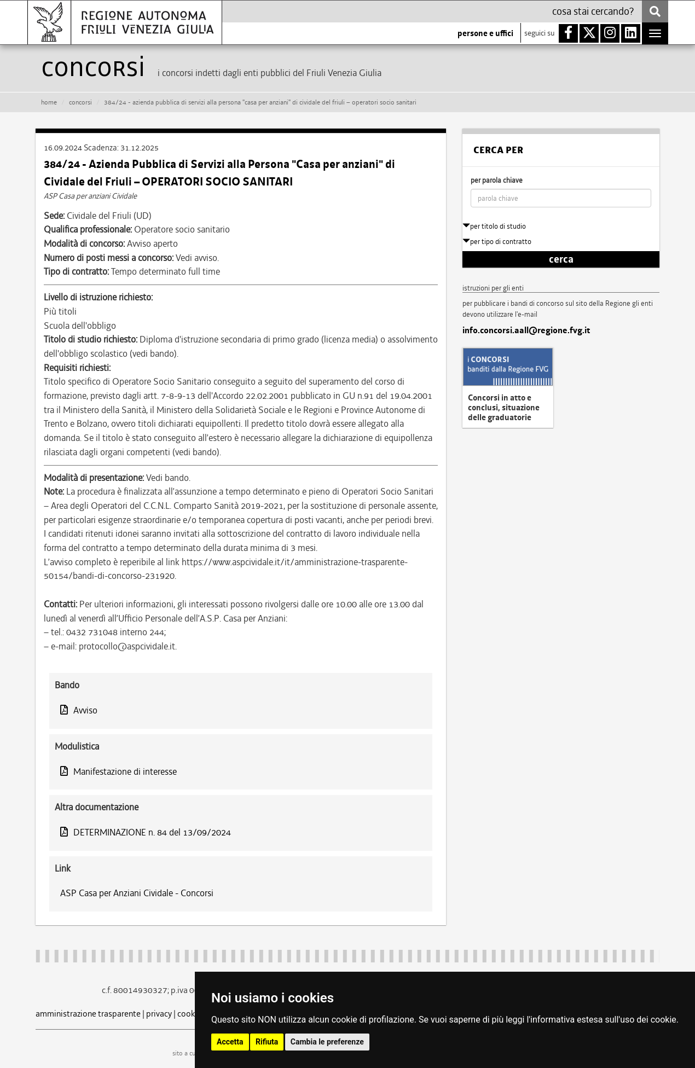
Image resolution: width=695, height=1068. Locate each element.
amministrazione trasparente (88, 1013)
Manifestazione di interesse (118, 771)
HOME (49, 102)
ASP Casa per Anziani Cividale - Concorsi (136, 893)
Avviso (78, 710)
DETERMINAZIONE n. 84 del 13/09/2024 (145, 832)
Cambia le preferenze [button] (327, 1041)
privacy (159, 1013)
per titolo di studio (494, 226)
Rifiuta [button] (267, 1041)
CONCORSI (80, 102)
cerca (561, 259)
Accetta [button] (230, 1041)
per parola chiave (497, 180)
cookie (189, 1013)
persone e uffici (485, 33)
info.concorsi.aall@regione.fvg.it (526, 330)
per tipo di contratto (496, 241)
